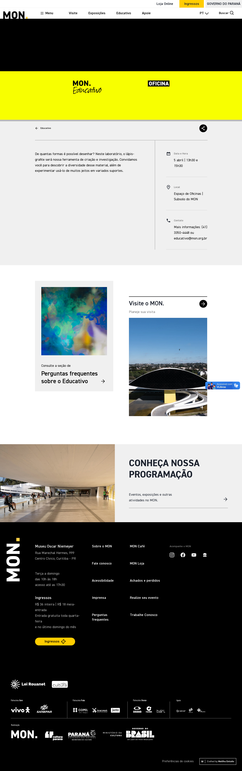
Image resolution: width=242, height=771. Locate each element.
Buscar (226, 13)
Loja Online (165, 4)
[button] (203, 128)
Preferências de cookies (178, 761)
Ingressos (191, 4)
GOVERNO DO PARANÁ (223, 4)
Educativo (45, 128)
